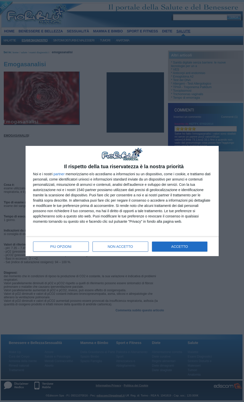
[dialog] (122, 201)
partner (58, 174)
